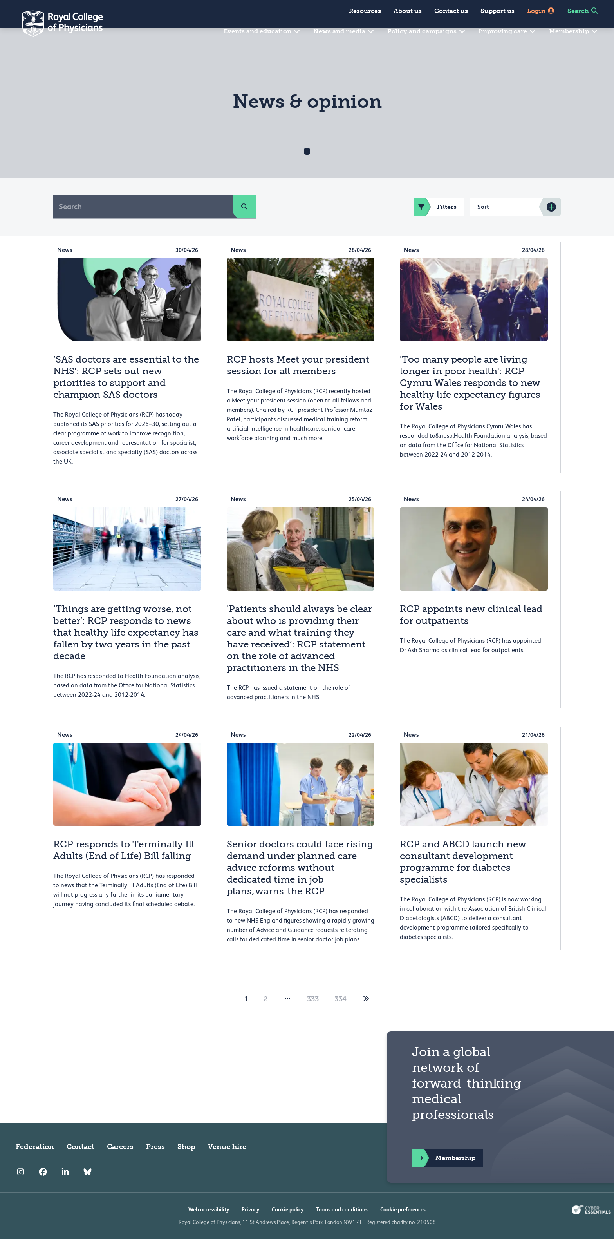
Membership (573, 31)
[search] (244, 225)
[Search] (143, 225)
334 (340, 1017)
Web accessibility (208, 1228)
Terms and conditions (342, 1228)
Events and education (262, 31)
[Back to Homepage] (57, 23)
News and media (344, 31)
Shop (186, 1165)
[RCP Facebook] (43, 1190)
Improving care (507, 31)
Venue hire (227, 1165)
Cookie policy (287, 1228)
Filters (435, 225)
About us (408, 11)
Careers (120, 1165)
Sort (483, 225)
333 (313, 1017)
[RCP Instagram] (20, 1190)
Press (155, 1165)
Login (541, 11)
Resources (365, 11)
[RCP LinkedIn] (65, 1190)
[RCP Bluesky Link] (87, 1190)
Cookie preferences (403, 1228)
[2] (366, 1017)
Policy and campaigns (426, 31)
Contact (80, 1165)
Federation (35, 1165)
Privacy (250, 1228)
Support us (497, 11)
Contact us (451, 11)
